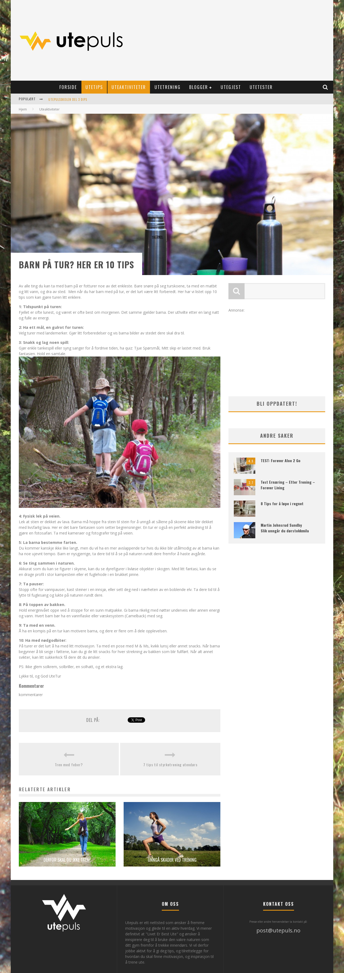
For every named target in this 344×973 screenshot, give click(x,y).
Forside (68, 87)
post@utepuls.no (278, 930)
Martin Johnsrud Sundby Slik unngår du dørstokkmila (285, 527)
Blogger (198, 87)
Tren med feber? (69, 764)
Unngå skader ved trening (172, 860)
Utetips (94, 87)
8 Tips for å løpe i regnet (282, 503)
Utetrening (168, 87)
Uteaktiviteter (129, 87)
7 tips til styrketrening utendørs (170, 764)
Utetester (261, 87)
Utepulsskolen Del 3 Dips (67, 99)
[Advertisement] (233, 40)
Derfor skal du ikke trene (67, 860)
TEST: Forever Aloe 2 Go (280, 460)
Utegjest (231, 87)
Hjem (23, 109)
